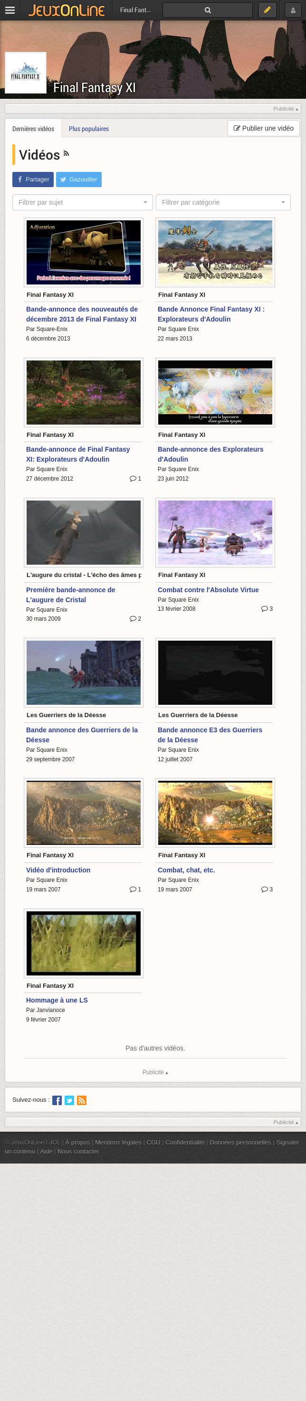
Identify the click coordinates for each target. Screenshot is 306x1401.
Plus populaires (89, 128)
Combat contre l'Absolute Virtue (208, 590)
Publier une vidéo (264, 128)
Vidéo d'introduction (58, 870)
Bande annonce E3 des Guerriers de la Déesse (210, 735)
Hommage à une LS (57, 1000)
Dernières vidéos (33, 128)
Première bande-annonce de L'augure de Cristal (70, 595)
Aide (46, 1151)
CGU (154, 1142)
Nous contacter (78, 1151)
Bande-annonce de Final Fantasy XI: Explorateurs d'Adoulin (78, 454)
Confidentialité (185, 1142)
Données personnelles (240, 1142)
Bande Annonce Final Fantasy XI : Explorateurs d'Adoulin (211, 314)
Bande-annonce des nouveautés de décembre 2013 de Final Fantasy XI (82, 314)
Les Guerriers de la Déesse (66, 715)
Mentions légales (118, 1142)
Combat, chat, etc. (186, 870)
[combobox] (82, 202)
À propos (78, 1142)
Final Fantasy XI (94, 87)
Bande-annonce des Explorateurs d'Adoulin (211, 454)
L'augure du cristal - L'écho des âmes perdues (95, 574)
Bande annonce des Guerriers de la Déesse (82, 735)
